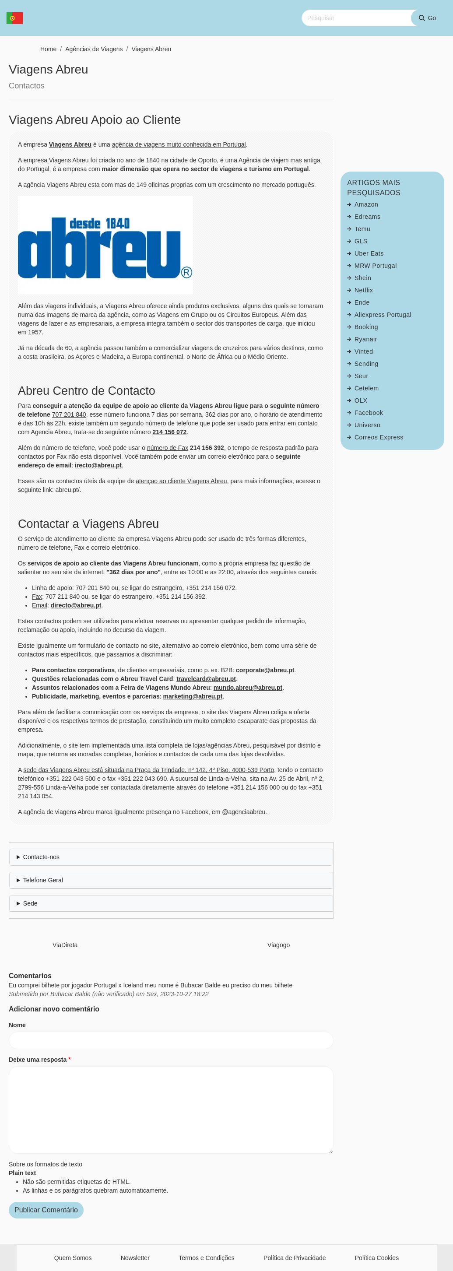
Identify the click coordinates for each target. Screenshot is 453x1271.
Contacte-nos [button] (41, 856)
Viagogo (278, 944)
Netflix (364, 290)
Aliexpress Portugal (383, 314)
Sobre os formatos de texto (45, 1164)
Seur (362, 375)
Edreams (368, 216)
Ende (362, 302)
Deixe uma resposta (38, 1059)
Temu (362, 228)
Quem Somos (73, 1257)
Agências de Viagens (94, 49)
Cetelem (367, 388)
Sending (367, 363)
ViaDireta (65, 944)
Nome (17, 1025)
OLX (361, 400)
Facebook (369, 412)
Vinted (364, 351)
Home (48, 49)
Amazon (366, 204)
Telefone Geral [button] (43, 880)
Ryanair (366, 339)
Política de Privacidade (294, 1257)
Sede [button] (30, 903)
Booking (366, 326)
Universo (367, 424)
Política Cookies (377, 1257)
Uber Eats (369, 253)
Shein (363, 277)
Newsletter (135, 1257)
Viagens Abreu (151, 49)
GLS (361, 241)
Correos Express (379, 437)
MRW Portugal (376, 265)
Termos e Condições (207, 1257)
